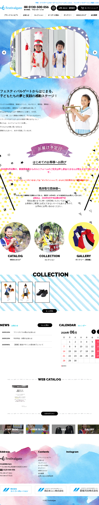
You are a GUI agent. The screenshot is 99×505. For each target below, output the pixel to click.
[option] (49, 52)
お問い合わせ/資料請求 (45, 476)
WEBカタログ (81, 15)
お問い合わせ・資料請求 (67, 8)
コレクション (38, 15)
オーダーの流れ (53, 15)
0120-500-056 (9, 470)
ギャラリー (68, 15)
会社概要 (94, 15)
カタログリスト (49, 413)
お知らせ (26, 15)
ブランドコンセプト (11, 15)
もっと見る (49, 311)
